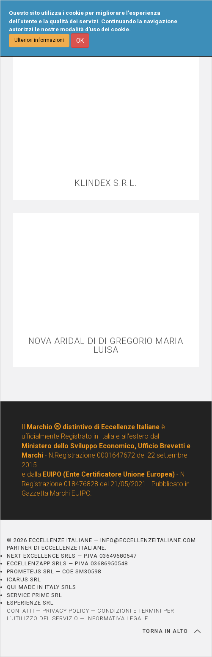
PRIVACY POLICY (65, 611)
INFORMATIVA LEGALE (117, 618)
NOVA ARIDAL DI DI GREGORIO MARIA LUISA (105, 345)
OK (80, 40)
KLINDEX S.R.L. (105, 183)
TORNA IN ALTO (172, 631)
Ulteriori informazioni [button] (39, 40)
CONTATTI (20, 611)
